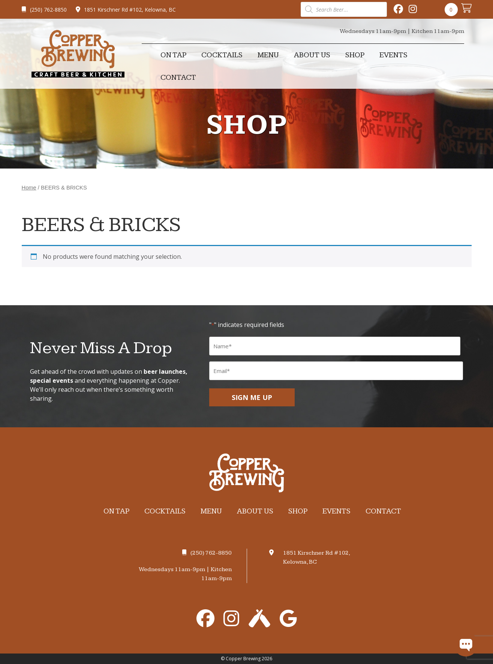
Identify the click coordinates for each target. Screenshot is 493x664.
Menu (268, 55)
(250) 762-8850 (44, 9)
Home (29, 188)
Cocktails (222, 55)
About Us (312, 55)
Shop (354, 55)
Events (393, 55)
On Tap (173, 55)
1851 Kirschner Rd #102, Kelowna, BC (126, 9)
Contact (178, 77)
